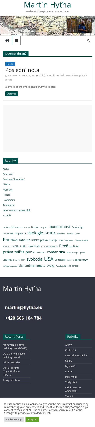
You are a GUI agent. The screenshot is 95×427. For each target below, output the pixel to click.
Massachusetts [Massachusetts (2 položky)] (82, 240)
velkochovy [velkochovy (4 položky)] (80, 260)
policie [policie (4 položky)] (74, 246)
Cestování (8, 174)
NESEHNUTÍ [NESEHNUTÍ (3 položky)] (19, 246)
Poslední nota (22, 70)
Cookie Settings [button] (14, 419)
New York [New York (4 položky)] (34, 246)
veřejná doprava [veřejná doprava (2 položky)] (10, 266)
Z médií (7, 215)
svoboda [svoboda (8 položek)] (34, 259)
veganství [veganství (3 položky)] (60, 259)
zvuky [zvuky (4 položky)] (50, 266)
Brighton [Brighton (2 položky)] (44, 227)
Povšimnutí (9, 200)
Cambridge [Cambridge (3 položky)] (78, 227)
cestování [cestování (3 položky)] (8, 233)
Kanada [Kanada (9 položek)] (10, 239)
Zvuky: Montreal (11, 380)
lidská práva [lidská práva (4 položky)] (39, 240)
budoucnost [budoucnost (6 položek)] (60, 226)
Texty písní (8, 205)
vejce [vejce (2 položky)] (69, 260)
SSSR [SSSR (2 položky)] (23, 260)
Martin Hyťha (28, 75)
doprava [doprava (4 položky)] (20, 233)
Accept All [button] (32, 419)
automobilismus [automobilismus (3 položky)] (11, 227)
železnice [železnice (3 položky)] (73, 265)
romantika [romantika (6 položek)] (56, 252)
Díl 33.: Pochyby (11, 362)
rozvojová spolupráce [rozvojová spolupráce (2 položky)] (75, 253)
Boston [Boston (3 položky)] (35, 227)
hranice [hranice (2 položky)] (70, 233)
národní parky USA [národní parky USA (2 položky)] (49, 246)
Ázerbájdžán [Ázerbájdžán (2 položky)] (61, 266)
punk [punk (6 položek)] (30, 252)
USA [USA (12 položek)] (49, 259)
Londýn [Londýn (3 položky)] (53, 240)
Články (6, 184)
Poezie (10, 63)
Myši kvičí (8, 189)
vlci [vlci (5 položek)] (20, 265)
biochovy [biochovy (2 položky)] (26, 227)
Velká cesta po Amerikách (16, 210)
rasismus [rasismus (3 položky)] (41, 252)
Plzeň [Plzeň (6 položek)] (63, 245)
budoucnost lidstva (69, 75)
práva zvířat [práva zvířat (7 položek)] (13, 251)
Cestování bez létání (13, 179)
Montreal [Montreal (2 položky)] (7, 246)
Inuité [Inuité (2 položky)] (77, 233)
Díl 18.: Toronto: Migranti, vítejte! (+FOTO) (11, 371)
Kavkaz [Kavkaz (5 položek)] (24, 240)
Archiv (6, 168)
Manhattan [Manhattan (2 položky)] (69, 240)
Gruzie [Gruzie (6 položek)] (50, 232)
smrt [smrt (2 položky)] (18, 260)
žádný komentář (45, 75)
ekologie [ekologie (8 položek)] (35, 233)
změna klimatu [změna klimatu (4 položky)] (35, 266)
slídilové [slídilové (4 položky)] (8, 260)
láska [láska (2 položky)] (61, 240)
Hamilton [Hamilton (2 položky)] (61, 233)
